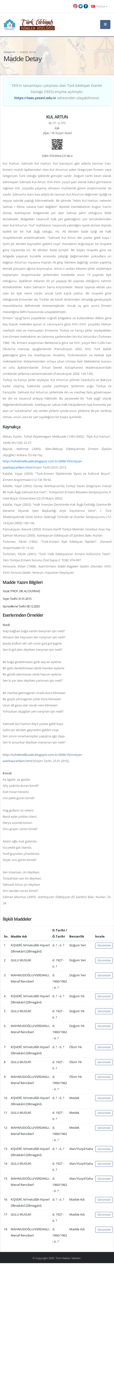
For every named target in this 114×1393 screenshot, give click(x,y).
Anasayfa (9, 52)
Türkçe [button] (99, 6)
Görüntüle (104, 945)
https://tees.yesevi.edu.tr (35, 98)
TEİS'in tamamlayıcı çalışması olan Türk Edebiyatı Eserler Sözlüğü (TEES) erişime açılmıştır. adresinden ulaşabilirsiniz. (57, 91)
